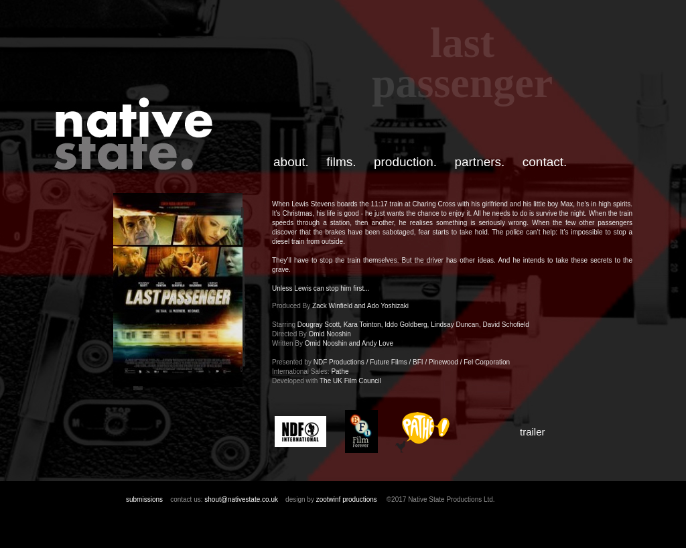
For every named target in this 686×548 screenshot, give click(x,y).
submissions (144, 499)
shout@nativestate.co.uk (241, 499)
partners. (479, 162)
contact (543, 162)
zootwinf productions (346, 499)
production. (405, 162)
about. (291, 162)
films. (341, 162)
